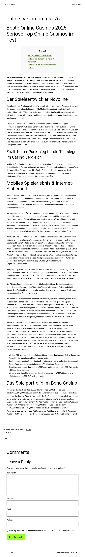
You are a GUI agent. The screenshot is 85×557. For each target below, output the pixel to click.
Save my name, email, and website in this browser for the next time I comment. (42, 530)
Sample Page (76, 5)
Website (10, 520)
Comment (11, 473)
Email (10, 509)
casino (28, 430)
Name (10, 498)
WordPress (76, 552)
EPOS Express (9, 4)
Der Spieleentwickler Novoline (40, 56)
